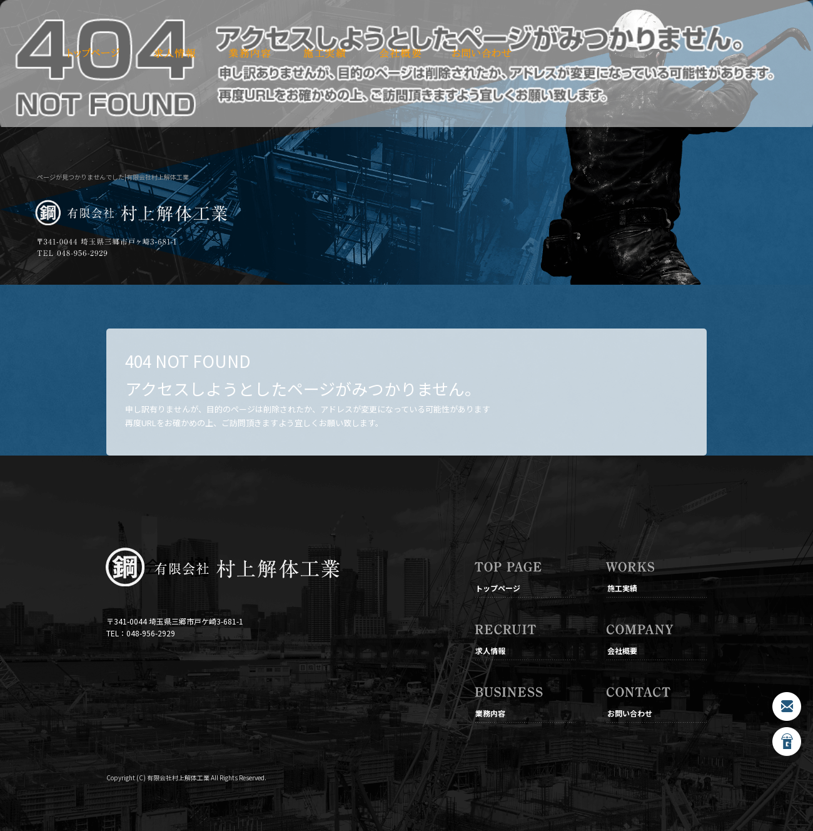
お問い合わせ (481, 53)
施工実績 (325, 53)
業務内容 (250, 53)
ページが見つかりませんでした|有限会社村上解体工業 (113, 176)
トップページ (94, 53)
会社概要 (400, 53)
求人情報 (175, 53)
